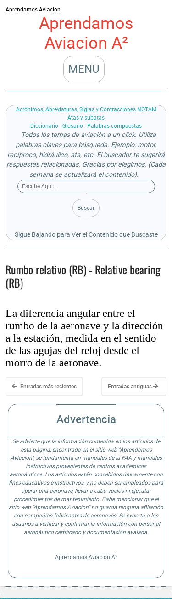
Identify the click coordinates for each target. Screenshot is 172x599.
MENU (84, 69)
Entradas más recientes (44, 386)
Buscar (86, 208)
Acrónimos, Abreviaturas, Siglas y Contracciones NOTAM (86, 109)
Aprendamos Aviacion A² (86, 33)
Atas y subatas (86, 117)
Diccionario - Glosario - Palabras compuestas (86, 126)
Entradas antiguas (133, 386)
